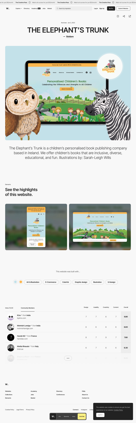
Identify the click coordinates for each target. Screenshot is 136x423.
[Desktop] (100, 227)
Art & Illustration (33, 282)
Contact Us (85, 398)
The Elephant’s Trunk (68, 30)
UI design (111, 282)
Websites (8, 391)
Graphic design (81, 282)
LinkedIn (92, 409)
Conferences (60, 394)
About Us (85, 394)
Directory (27, 8)
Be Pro (111, 8)
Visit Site (81, 416)
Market (49, 8)
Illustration (97, 282)
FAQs (83, 391)
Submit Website (123, 8)
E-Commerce (50, 282)
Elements (66, 416)
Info (60, 416)
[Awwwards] (7, 8)
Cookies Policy (9, 409)
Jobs (43, 8)
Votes (73, 416)
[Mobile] (36, 227)
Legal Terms (20, 409)
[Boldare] (68, 36)
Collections (8, 394)
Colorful (65, 282)
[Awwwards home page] (53, 416)
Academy (36, 8)
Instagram (84, 409)
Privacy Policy (30, 409)
